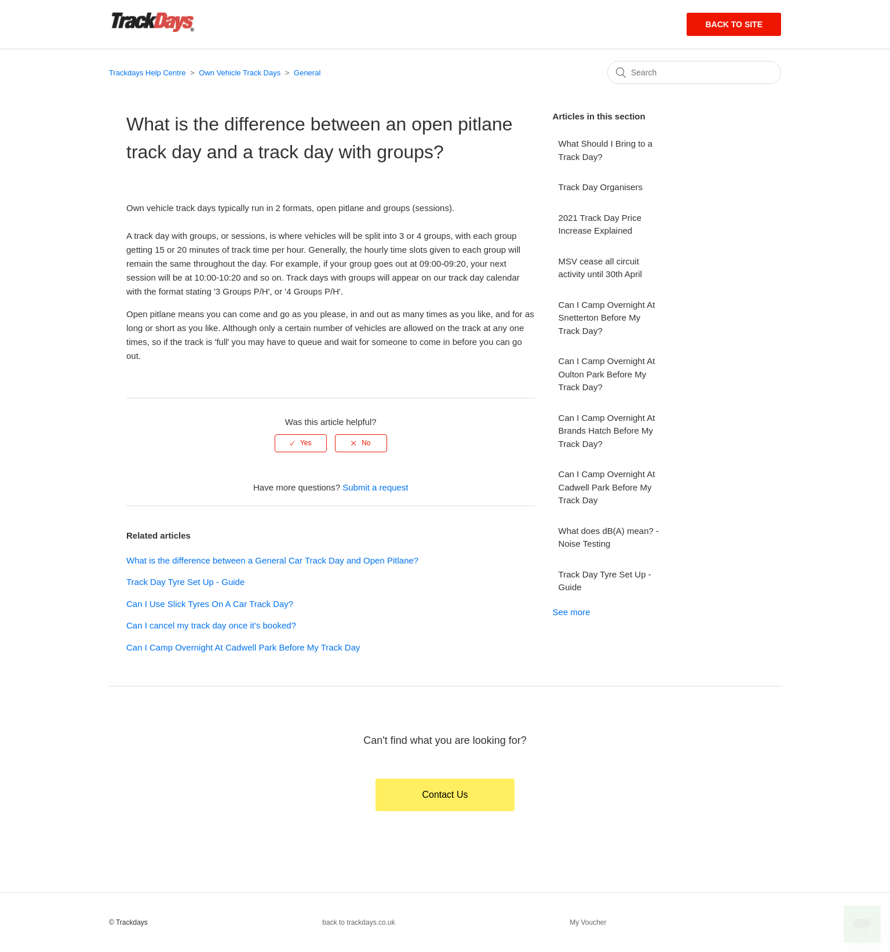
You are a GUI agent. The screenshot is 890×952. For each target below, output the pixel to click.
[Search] (694, 72)
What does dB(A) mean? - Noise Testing (609, 537)
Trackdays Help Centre (147, 72)
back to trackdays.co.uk (358, 922)
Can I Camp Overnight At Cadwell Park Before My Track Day (243, 647)
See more (571, 612)
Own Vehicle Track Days (239, 72)
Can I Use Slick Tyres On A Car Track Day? (209, 604)
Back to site (734, 24)
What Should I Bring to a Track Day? (606, 150)
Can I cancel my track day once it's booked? (211, 625)
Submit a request (375, 487)
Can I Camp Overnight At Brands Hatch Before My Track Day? (607, 431)
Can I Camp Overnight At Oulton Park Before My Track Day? (607, 374)
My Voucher (588, 922)
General (307, 72)
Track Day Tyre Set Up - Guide (185, 582)
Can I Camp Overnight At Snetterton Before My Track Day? (607, 318)
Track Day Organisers (601, 187)
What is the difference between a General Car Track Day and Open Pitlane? (272, 560)
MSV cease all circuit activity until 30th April (600, 267)
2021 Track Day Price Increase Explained (600, 224)
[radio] (301, 443)
